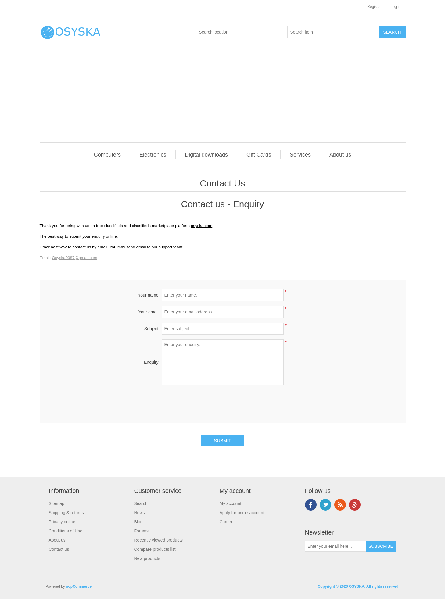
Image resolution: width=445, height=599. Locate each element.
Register (374, 7)
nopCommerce (79, 586)
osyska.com (201, 225)
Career (226, 521)
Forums (141, 531)
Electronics (152, 155)
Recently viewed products (158, 540)
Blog (138, 521)
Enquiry (151, 362)
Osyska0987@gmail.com (74, 257)
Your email (148, 311)
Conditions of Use (66, 531)
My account (231, 503)
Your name (148, 295)
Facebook (311, 505)
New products (147, 558)
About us (340, 155)
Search (141, 503)
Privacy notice (62, 521)
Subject (151, 328)
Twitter (325, 505)
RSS (340, 505)
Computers (107, 155)
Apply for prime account (242, 512)
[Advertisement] (224, 96)
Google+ (355, 505)
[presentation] (222, 401)
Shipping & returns (66, 512)
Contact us (59, 549)
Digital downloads (206, 155)
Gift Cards (258, 155)
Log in (396, 7)
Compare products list (155, 549)
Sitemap (56, 503)
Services (300, 155)
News (139, 512)
